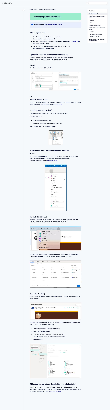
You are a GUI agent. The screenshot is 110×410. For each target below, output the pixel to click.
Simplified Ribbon (52, 160)
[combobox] (96, 3)
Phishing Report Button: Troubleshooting (47, 9)
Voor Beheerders (33, 9)
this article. (59, 104)
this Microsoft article (55, 391)
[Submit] (88, 3)
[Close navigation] (23, 10)
